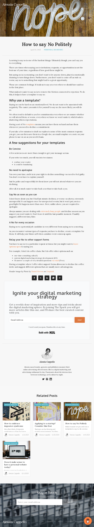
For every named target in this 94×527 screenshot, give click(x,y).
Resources (53, 8)
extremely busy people (51, 211)
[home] (14, 4)
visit (65, 8)
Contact (85, 8)
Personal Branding (53, 50)
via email (55, 260)
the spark (30, 8)
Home (19, 8)
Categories (51, 521)
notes (41, 8)
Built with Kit (47, 332)
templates (30, 124)
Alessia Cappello (47, 362)
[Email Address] (41, 320)
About (74, 8)
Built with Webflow (83, 521)
